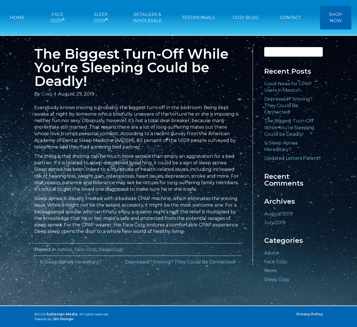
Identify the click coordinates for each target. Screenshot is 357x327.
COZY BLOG (246, 17)
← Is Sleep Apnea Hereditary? (68, 262)
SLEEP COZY (101, 17)
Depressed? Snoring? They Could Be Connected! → (183, 262)
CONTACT (290, 17)
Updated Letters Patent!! (292, 158)
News (270, 270)
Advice (64, 249)
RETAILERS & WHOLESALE (147, 17)
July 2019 (274, 222)
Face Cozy (85, 249)
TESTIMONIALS (198, 17)
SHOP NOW (335, 17)
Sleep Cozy (110, 249)
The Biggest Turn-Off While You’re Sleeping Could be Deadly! (289, 127)
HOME (17, 17)
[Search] (293, 52)
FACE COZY (57, 17)
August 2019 (278, 213)
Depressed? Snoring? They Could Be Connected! (288, 105)
